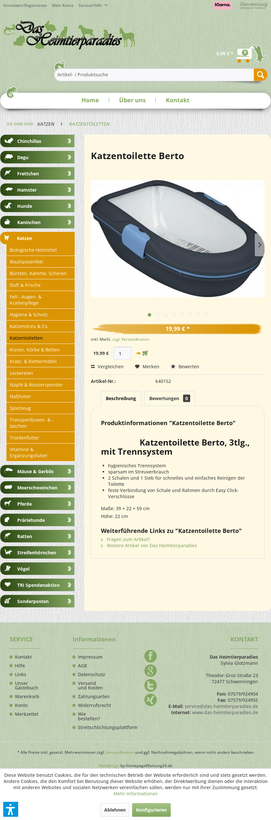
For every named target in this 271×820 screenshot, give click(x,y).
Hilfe (20, 665)
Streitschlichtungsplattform (90, 727)
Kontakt (178, 100)
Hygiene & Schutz (29, 314)
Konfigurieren (151, 810)
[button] (10, 809)
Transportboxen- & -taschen (32, 423)
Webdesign (109, 765)
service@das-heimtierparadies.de (221, 706)
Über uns (132, 100)
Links (20, 674)
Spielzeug (20, 408)
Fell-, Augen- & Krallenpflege (26, 300)
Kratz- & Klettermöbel (33, 361)
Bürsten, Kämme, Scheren (38, 273)
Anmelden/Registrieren (25, 5)
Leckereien (21, 373)
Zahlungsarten (90, 696)
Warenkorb (27, 696)
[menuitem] (65, 5)
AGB (82, 665)
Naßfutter (20, 396)
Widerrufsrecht (90, 705)
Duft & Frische (25, 285)
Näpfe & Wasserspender (36, 385)
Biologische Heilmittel (33, 250)
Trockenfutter (24, 438)
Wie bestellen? (89, 716)
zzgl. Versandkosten (131, 339)
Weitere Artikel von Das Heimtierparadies (149, 545)
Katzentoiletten (26, 338)
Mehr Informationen (136, 793)
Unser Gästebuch (26, 685)
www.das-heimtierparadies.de (225, 712)
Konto (21, 705)
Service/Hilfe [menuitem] (91, 5)
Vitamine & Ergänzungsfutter (29, 452)
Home (90, 100)
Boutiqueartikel (26, 262)
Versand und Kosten (90, 685)
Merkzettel (26, 714)
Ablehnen (115, 810)
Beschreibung (121, 398)
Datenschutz (90, 674)
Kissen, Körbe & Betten (35, 350)
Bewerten (185, 366)
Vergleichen (107, 366)
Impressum (90, 657)
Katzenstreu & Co (28, 326)
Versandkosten (120, 752)
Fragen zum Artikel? (125, 539)
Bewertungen (169, 398)
